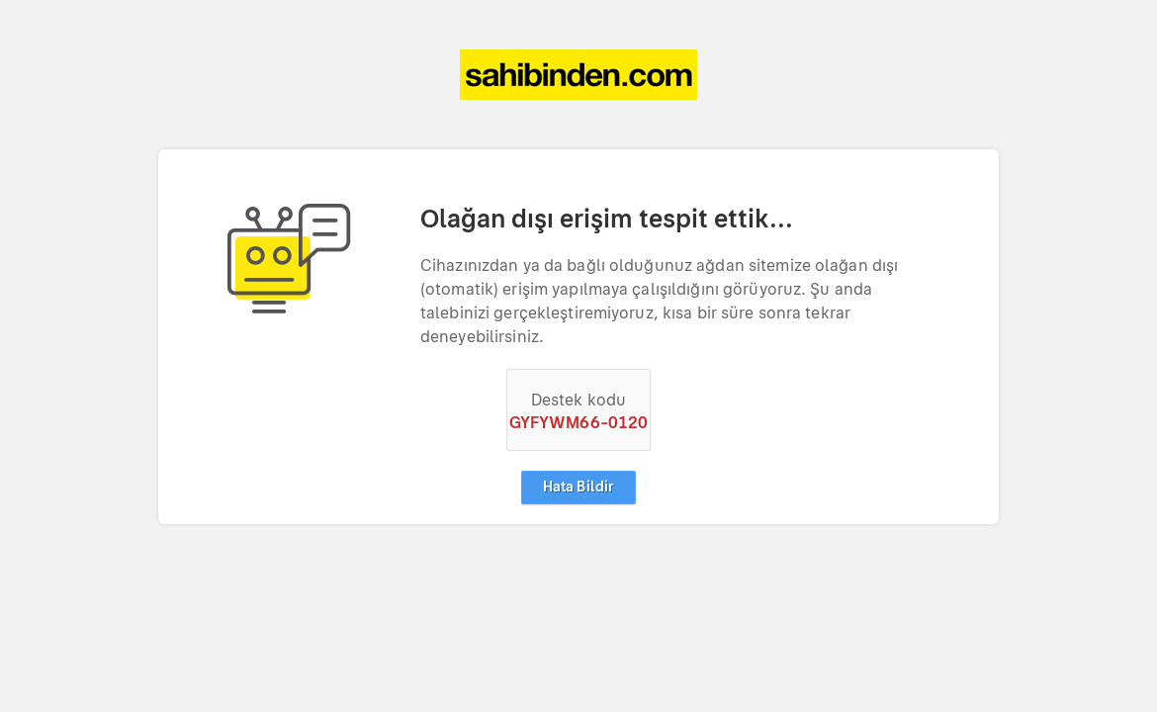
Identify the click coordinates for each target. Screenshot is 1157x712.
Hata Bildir (578, 487)
